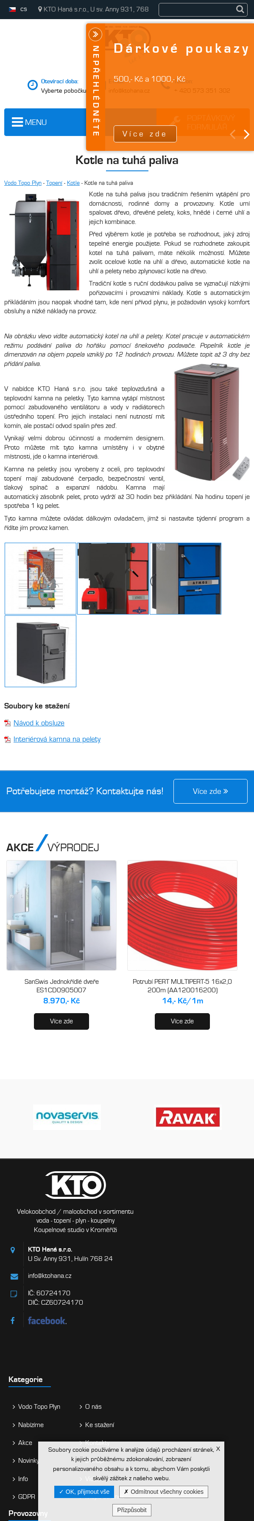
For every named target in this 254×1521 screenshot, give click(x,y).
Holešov (33, 1441)
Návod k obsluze (39, 723)
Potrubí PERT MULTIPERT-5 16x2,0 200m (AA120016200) (182, 986)
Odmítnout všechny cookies (164, 1491)
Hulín (29, 1375)
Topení (54, 183)
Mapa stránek (217, 1334)
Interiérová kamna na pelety (57, 739)
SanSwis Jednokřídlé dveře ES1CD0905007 (62, 986)
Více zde (61, 1021)
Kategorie (148, 1216)
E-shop (207, 1298)
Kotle (73, 183)
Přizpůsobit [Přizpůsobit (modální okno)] (131, 1510)
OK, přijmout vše (84, 1491)
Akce (148, 1280)
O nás (206, 1244)
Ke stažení (212, 1262)
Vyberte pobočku (64, 90)
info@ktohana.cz (49, 1285)
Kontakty (210, 1280)
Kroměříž (35, 1408)
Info (146, 1316)
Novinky (151, 1298)
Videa (205, 1316)
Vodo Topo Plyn (23, 183)
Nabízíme (154, 1262)
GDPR (149, 1334)
